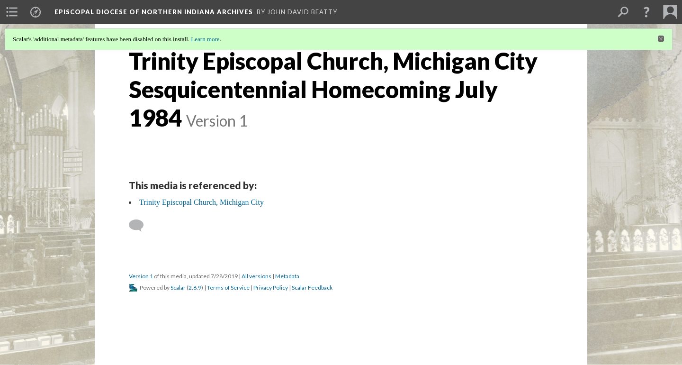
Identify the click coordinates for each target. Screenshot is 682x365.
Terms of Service (228, 287)
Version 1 (141, 276)
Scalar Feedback (312, 287)
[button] (646, 12)
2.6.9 (194, 287)
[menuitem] (12, 12)
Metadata (287, 276)
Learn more (205, 39)
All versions (256, 276)
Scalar (178, 287)
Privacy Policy (270, 287)
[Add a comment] (140, 225)
